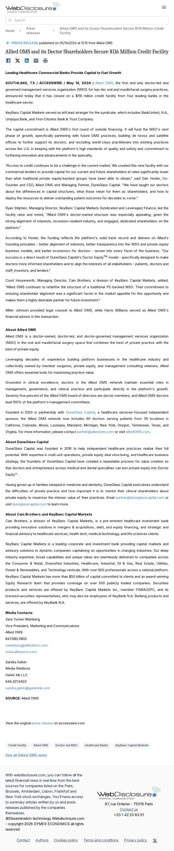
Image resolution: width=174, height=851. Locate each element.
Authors (41, 840)
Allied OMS (104, 83)
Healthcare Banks (96, 745)
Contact (23, 840)
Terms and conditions (100, 840)
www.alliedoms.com (21, 652)
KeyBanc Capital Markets (132, 745)
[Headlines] (32, 7)
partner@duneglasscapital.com (140, 497)
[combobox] (87, 20)
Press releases (33, 30)
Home (9, 31)
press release (42, 723)
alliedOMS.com (138, 432)
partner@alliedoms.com (95, 432)
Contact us (129, 809)
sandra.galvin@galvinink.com (27, 688)
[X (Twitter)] (154, 840)
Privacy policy (135, 840)
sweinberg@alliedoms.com (26, 645)
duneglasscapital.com (29, 504)
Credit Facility (17, 745)
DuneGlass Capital (80, 412)
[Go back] (21, 43)
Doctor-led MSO (66, 745)
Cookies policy (66, 840)
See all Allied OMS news (26, 755)
